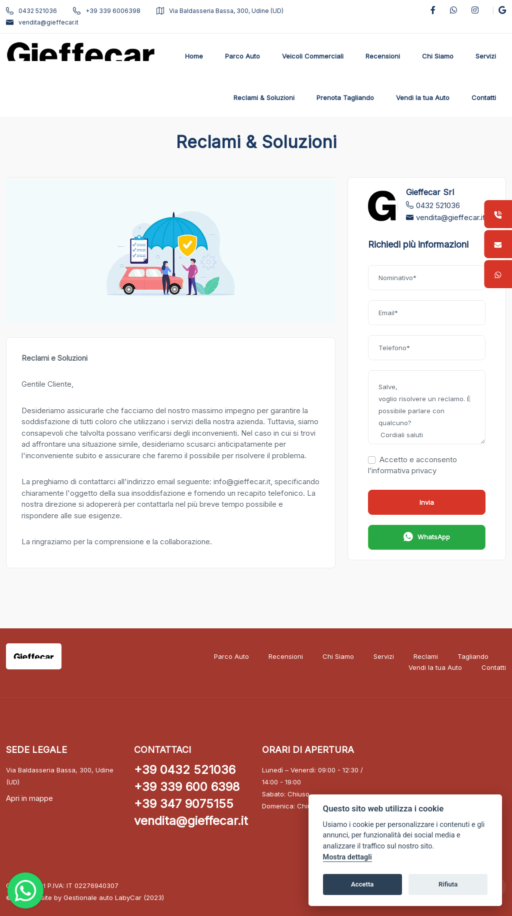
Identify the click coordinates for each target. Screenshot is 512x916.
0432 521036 (31, 11)
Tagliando (473, 656)
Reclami (426, 656)
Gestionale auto (88, 897)
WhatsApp (427, 538)
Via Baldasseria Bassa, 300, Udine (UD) (220, 11)
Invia (427, 502)
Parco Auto (231, 656)
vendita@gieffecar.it (42, 22)
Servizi (384, 656)
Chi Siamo (338, 656)
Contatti (494, 667)
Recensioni (285, 656)
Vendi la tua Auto (435, 667)
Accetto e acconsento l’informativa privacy (412, 465)
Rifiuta (448, 884)
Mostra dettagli (347, 857)
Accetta (362, 884)
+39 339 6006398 (106, 11)
